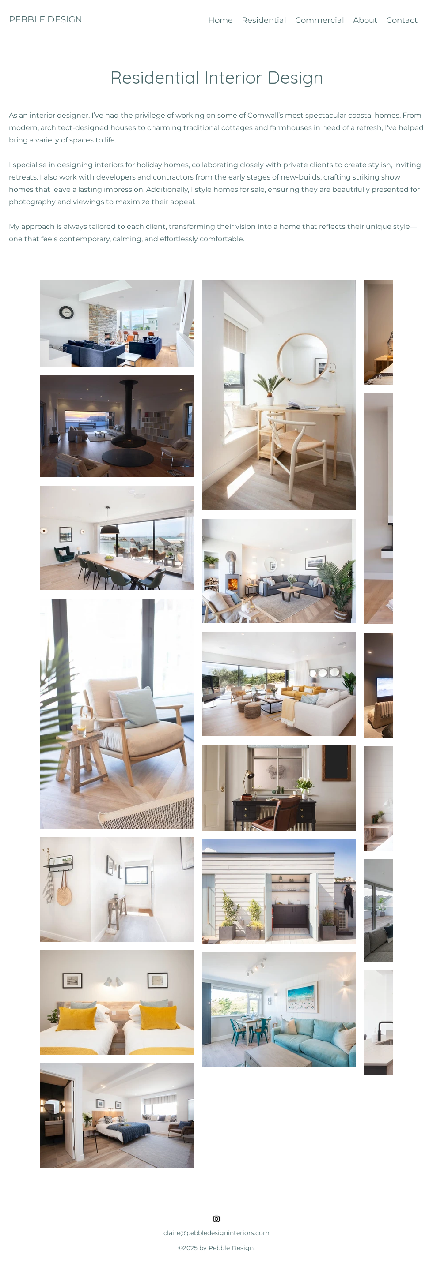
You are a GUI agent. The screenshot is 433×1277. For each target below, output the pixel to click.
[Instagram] (216, 1218)
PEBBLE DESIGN (45, 19)
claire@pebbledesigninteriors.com (216, 1233)
